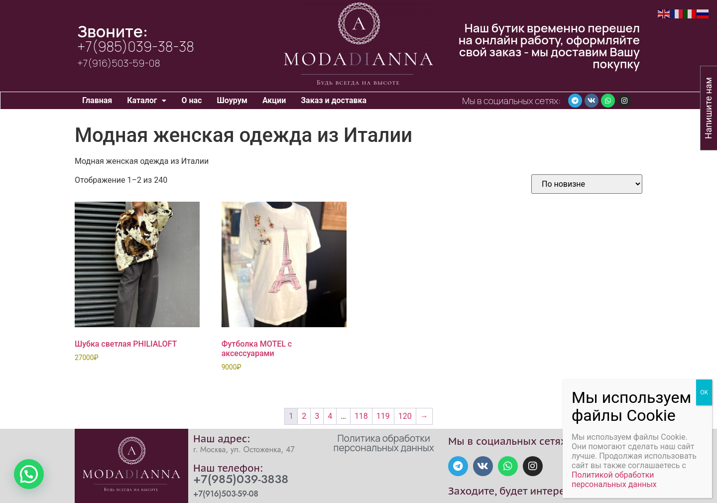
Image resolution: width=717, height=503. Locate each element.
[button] (147, 100)
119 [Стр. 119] (383, 416)
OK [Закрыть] (704, 392)
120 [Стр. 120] (405, 416)
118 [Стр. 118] (361, 416)
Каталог (146, 100)
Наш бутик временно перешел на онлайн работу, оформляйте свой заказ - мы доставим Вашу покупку (549, 45)
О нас (191, 100)
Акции (274, 100)
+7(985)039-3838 (240, 479)
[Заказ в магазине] (586, 184)
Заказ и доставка (333, 100)
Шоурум (232, 100)
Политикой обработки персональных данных (614, 479)
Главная (97, 100)
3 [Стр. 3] (317, 416)
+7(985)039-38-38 (135, 46)
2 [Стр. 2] (304, 416)
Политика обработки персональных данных (384, 443)
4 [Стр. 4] (330, 416)
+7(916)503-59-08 (118, 63)
